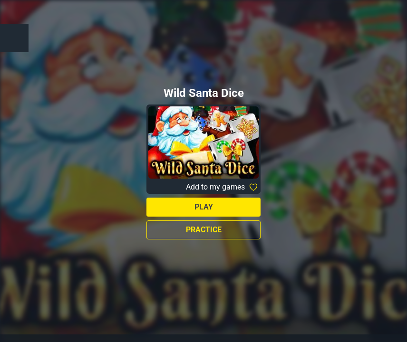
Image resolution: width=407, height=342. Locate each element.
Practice (204, 229)
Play (203, 206)
